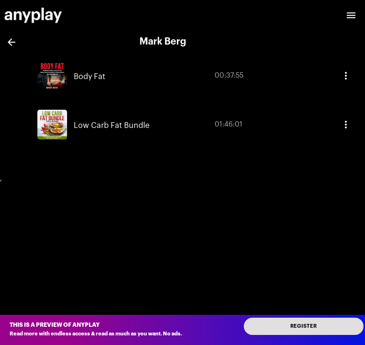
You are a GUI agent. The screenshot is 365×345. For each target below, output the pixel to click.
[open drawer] (351, 15)
